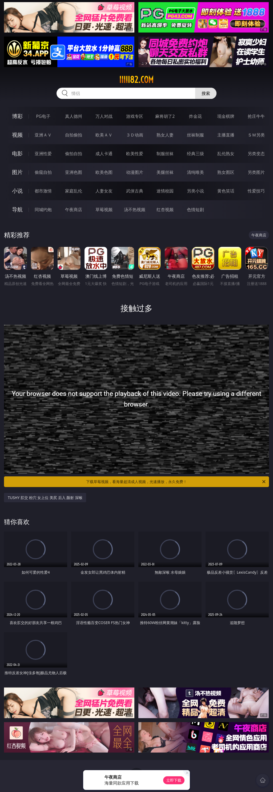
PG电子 (43, 116)
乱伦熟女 (225, 153)
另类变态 (256, 153)
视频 (17, 134)
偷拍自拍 (73, 153)
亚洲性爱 (43, 153)
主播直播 (225, 135)
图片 (17, 172)
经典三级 (195, 153)
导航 (17, 209)
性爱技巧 (256, 191)
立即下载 (173, 780)
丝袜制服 (195, 135)
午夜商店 (73, 209)
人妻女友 (104, 191)
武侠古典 (134, 191)
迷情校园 (165, 191)
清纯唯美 (195, 172)
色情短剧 (195, 209)
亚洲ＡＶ (43, 135)
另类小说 (195, 191)
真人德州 (73, 116)
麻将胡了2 (165, 116)
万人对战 (104, 116)
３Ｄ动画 (134, 135)
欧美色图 (104, 172)
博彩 (17, 116)
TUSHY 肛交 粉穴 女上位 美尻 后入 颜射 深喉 (45, 497)
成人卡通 (104, 153)
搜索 (206, 93)
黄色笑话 (225, 191)
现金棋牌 (225, 116)
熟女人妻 (165, 135)
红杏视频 (165, 209)
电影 (17, 153)
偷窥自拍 (43, 172)
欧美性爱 (134, 153)
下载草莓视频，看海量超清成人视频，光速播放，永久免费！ (176, 482)
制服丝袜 (165, 153)
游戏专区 (134, 116)
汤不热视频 (134, 209)
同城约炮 (43, 209)
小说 (17, 190)
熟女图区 (225, 172)
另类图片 (256, 172)
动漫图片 (134, 172)
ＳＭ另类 (256, 135)
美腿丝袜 (165, 172)
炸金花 (195, 116)
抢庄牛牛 (256, 116)
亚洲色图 (73, 172)
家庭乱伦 (73, 191)
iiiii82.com (136, 79)
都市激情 (43, 191)
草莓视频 (104, 209)
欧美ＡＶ (104, 135)
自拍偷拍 (73, 135)
